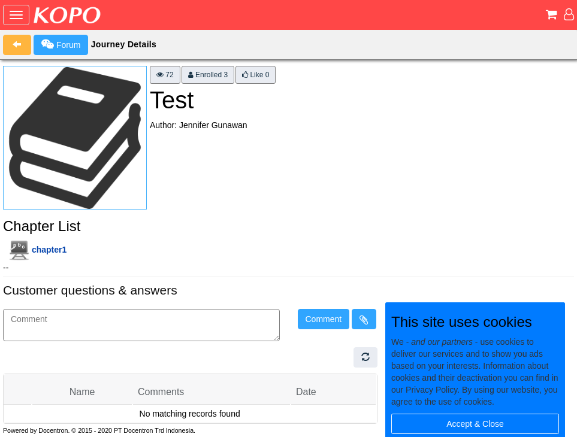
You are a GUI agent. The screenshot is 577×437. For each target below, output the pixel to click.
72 (165, 75)
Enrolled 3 (208, 75)
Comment (324, 319)
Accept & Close (475, 424)
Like (255, 75)
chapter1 (49, 249)
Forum (60, 44)
